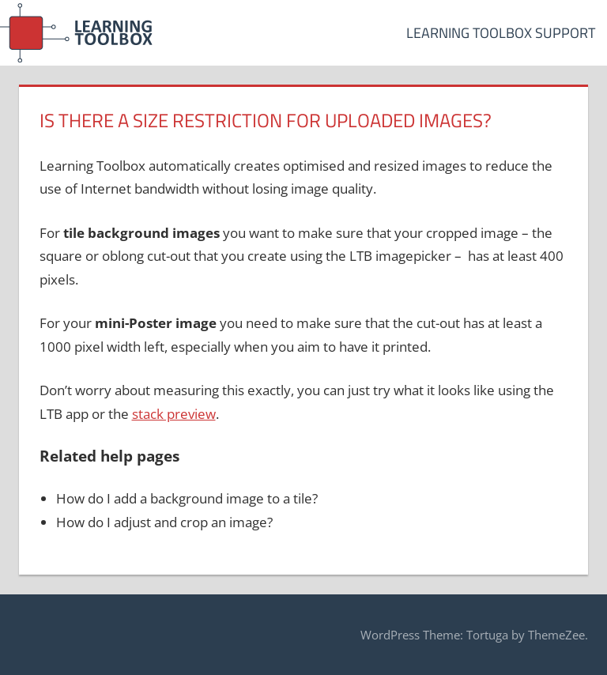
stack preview (174, 414)
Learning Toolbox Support (500, 32)
